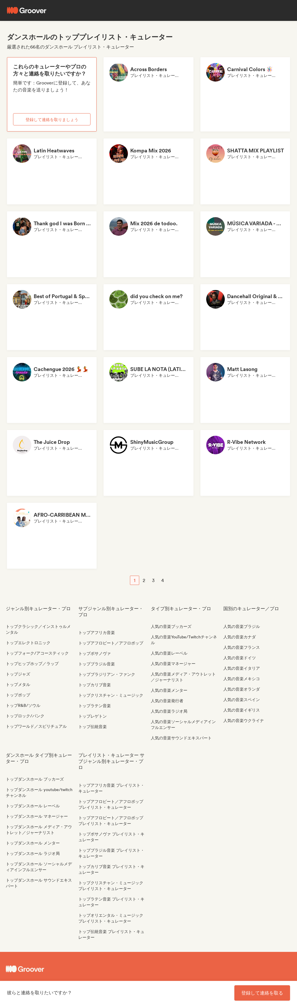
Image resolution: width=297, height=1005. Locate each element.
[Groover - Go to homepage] (41, 969)
